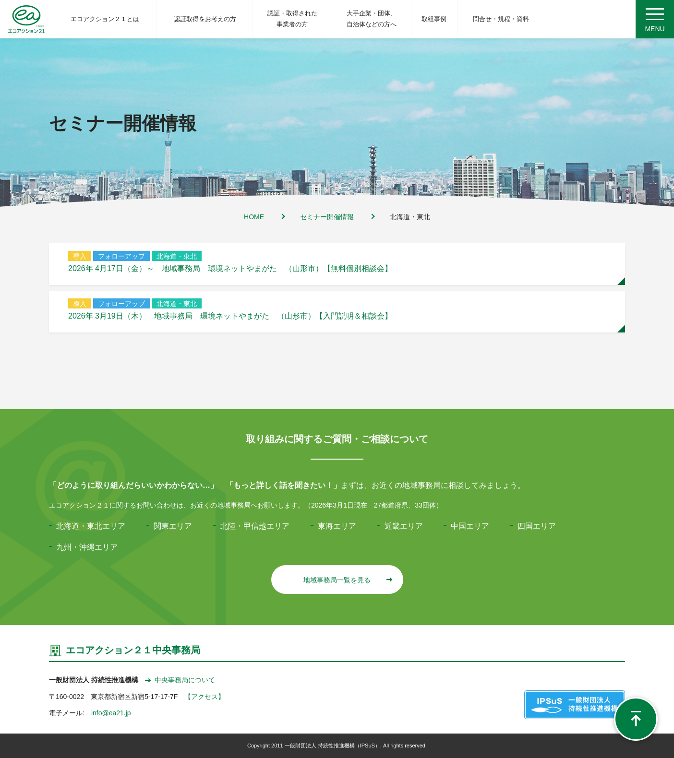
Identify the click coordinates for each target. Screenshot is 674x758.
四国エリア (537, 526)
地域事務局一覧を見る (347, 580)
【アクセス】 (204, 696)
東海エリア (337, 526)
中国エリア (470, 526)
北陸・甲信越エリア (254, 526)
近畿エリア (404, 526)
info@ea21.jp (111, 713)
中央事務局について (180, 680)
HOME (254, 217)
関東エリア (173, 526)
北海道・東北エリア (90, 526)
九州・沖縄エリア (87, 547)
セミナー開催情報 (327, 217)
